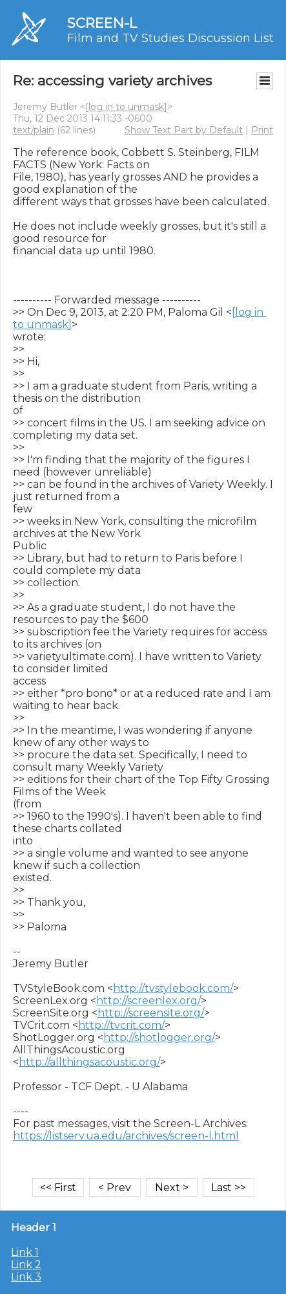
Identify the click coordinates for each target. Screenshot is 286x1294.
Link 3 (26, 1277)
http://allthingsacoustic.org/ (89, 1062)
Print (262, 130)
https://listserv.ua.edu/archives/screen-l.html (126, 1136)
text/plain (33, 130)
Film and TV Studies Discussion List (170, 38)
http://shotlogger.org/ (159, 1037)
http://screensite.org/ (150, 1013)
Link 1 (25, 1252)
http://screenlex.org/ (148, 1000)
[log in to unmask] (126, 107)
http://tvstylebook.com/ (173, 988)
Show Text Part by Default (184, 130)
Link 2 (26, 1264)
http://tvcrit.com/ (121, 1025)
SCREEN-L (102, 23)
